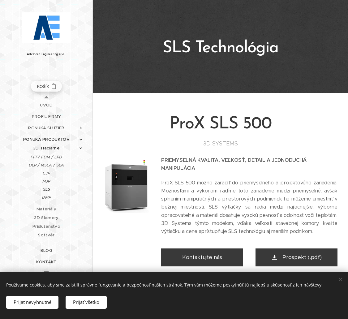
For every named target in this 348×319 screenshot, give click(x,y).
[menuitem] (46, 105)
